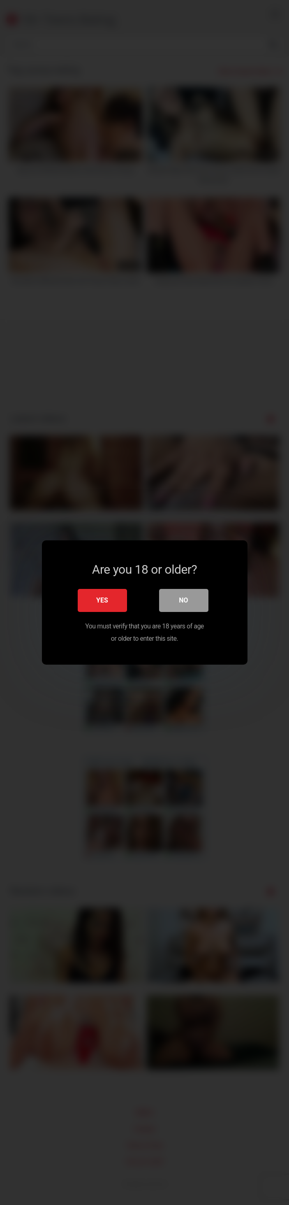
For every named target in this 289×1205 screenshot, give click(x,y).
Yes (102, 600)
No (183, 600)
